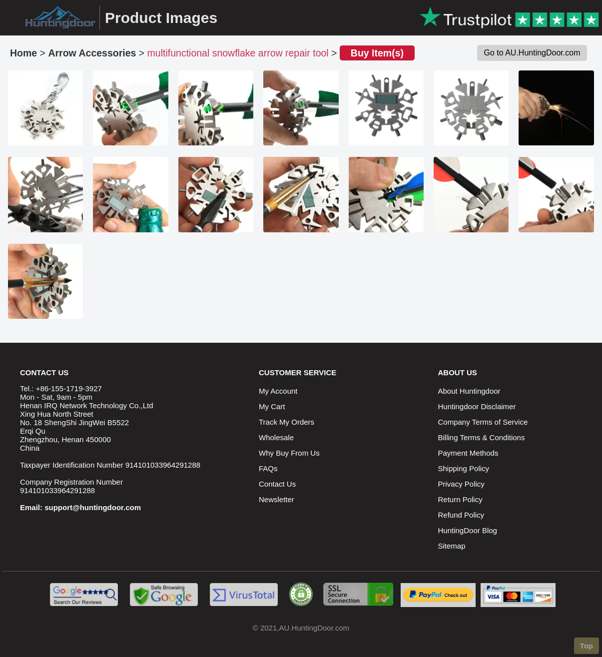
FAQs (268, 468)
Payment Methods (468, 453)
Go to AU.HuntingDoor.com (532, 52)
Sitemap (452, 546)
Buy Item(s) (377, 52)
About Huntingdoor (469, 391)
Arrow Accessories (92, 52)
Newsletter (276, 499)
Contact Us (277, 484)
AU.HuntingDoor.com (314, 628)
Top (586, 646)
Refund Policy (461, 515)
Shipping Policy (464, 468)
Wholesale (276, 437)
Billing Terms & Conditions (481, 437)
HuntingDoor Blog (467, 530)
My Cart (272, 406)
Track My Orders (286, 422)
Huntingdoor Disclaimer (477, 406)
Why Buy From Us (289, 453)
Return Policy (460, 499)
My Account (278, 391)
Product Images (161, 17)
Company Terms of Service (483, 422)
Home (23, 52)
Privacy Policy (461, 484)
